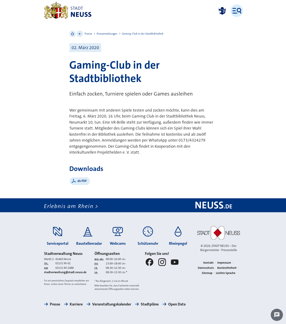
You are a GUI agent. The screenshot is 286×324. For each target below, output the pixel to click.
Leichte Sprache (225, 273)
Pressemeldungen (107, 33)
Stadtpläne (150, 304)
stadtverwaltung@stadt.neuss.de (65, 272)
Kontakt (208, 263)
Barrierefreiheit (227, 268)
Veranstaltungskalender (111, 304)
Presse (88, 33)
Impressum (224, 263)
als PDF (82, 181)
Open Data (177, 304)
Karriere (76, 304)
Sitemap (207, 273)
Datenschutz (206, 268)
